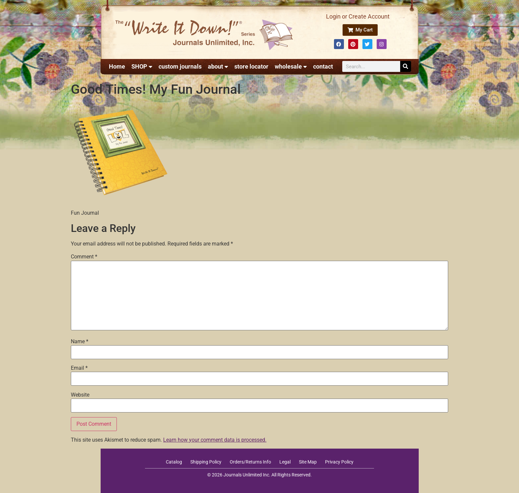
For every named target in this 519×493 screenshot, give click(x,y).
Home (117, 66)
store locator (251, 66)
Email (79, 368)
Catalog (174, 462)
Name (79, 341)
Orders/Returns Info (250, 462)
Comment (84, 256)
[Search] (405, 66)
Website (80, 395)
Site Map (308, 462)
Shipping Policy (205, 462)
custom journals (180, 66)
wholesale (291, 66)
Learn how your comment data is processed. (214, 440)
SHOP (141, 66)
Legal (285, 462)
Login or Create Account (358, 16)
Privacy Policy (339, 462)
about (218, 66)
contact (323, 66)
